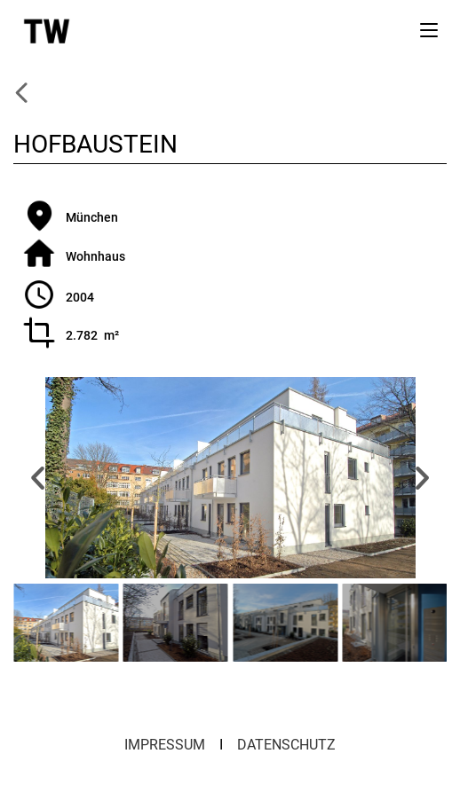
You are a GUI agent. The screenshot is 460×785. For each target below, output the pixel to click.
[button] (37, 477)
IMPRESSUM (164, 744)
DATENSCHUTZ (286, 744)
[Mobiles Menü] (429, 29)
